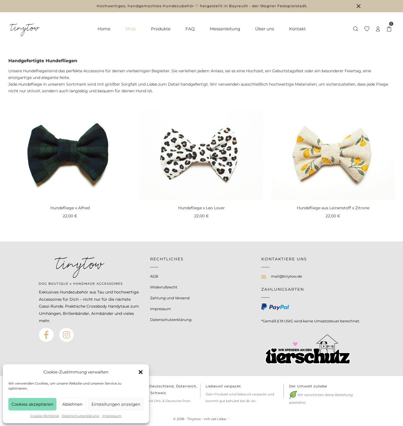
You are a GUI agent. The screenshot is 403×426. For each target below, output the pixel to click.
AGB (154, 276)
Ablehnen (72, 404)
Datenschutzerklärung (80, 416)
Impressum (111, 416)
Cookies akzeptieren (32, 404)
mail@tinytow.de (286, 276)
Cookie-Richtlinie (44, 416)
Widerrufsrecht (163, 287)
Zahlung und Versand (170, 298)
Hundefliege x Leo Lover (201, 207)
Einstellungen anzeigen (115, 404)
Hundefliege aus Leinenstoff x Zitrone (333, 207)
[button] (140, 372)
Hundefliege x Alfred (70, 207)
